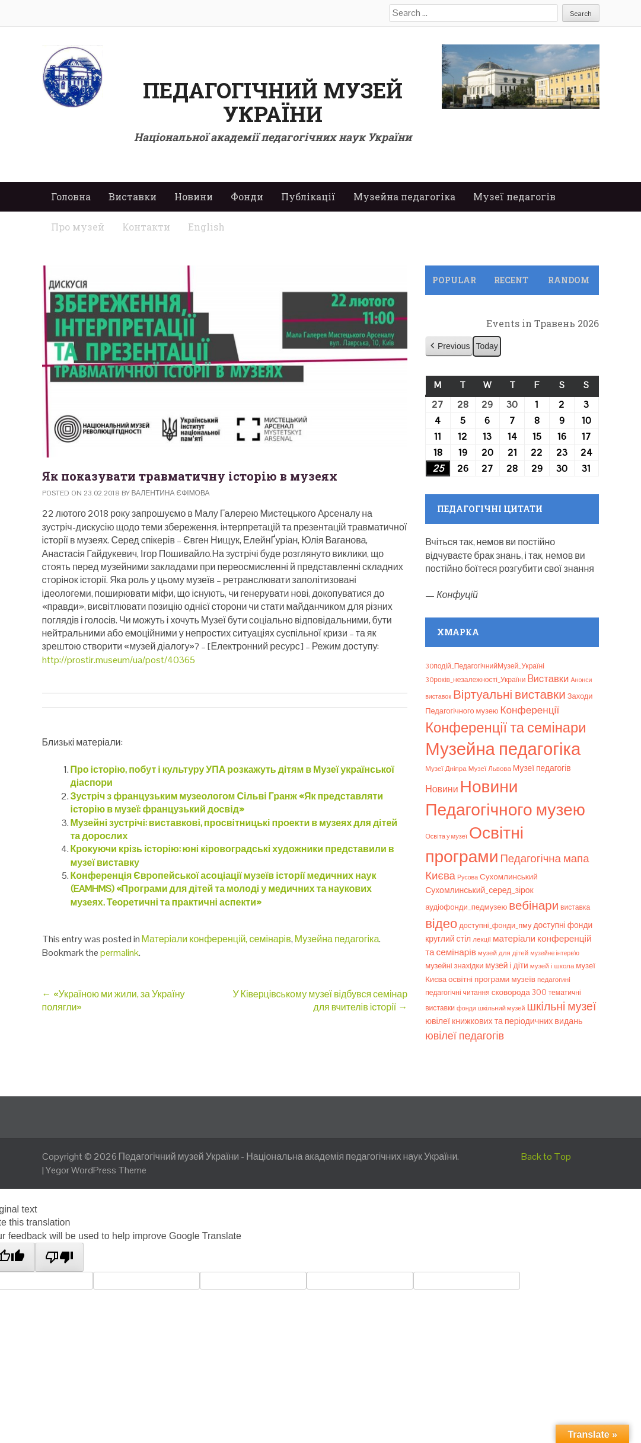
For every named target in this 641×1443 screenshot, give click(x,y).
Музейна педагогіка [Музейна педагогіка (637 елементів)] (503, 749)
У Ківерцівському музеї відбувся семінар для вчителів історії (319, 1000)
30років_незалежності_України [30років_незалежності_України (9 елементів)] (475, 679)
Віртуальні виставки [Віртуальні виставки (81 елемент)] (509, 694)
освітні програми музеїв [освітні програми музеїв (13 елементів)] (491, 979)
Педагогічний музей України (273, 102)
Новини (193, 196)
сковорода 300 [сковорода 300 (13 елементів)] (519, 992)
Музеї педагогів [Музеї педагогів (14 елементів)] (542, 768)
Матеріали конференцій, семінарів (216, 939)
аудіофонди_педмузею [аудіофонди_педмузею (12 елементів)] (466, 907)
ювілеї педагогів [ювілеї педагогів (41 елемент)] (464, 1035)
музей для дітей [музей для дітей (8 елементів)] (503, 953)
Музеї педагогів (514, 196)
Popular (454, 280)
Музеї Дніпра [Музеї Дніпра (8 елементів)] (446, 768)
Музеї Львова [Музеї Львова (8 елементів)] (489, 768)
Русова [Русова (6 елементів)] (467, 877)
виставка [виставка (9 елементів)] (575, 907)
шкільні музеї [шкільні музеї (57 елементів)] (562, 1006)
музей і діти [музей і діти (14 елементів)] (506, 965)
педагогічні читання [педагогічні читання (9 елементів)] (457, 992)
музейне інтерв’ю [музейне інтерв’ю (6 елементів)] (554, 953)
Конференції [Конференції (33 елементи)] (530, 709)
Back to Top (546, 1156)
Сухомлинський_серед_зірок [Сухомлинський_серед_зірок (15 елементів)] (479, 890)
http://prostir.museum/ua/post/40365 (118, 660)
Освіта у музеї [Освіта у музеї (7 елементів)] (446, 836)
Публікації (308, 196)
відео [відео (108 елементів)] (441, 923)
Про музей (77, 226)
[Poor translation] (59, 1257)
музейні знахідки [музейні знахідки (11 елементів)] (454, 966)
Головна (71, 196)
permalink (119, 952)
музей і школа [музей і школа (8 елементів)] (552, 966)
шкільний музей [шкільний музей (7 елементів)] (501, 1008)
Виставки (133, 196)
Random (568, 280)
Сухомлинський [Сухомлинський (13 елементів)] (509, 877)
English (206, 226)
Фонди (247, 196)
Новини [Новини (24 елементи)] (441, 789)
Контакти (146, 226)
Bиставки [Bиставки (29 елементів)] (548, 678)
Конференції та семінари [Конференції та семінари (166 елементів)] (505, 727)
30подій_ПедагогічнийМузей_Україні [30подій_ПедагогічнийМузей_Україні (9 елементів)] (484, 666)
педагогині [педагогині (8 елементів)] (553, 979)
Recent (511, 280)
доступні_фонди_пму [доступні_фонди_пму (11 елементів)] (495, 925)
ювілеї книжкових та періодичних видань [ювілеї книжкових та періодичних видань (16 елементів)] (503, 1021)
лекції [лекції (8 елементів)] (482, 939)
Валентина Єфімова (171, 493)
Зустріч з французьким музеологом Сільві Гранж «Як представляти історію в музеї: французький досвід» (227, 802)
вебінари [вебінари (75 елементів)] (534, 905)
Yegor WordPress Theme (96, 1170)
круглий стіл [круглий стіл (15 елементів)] (448, 938)
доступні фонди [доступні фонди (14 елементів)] (563, 925)
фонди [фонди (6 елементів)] (466, 1008)
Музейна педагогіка (404, 196)
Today (487, 346)
